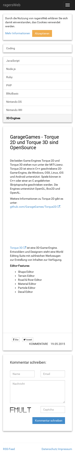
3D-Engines (13, 118)
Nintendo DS (14, 101)
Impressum (65, 449)
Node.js (11, 68)
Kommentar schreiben (48, 420)
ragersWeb (11, 5)
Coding (10, 48)
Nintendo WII (14, 110)
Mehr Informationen (17, 33)
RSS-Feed (9, 449)
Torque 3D (16, 247)
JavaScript (13, 60)
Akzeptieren (42, 33)
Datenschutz (49, 449)
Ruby (9, 77)
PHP (9, 85)
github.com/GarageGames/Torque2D (33, 206)
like (15, 339)
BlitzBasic (12, 93)
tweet (27, 339)
